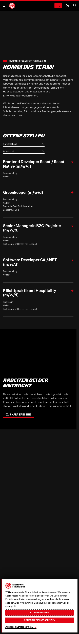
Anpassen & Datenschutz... (19, 626)
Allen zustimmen (39, 612)
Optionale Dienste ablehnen (39, 620)
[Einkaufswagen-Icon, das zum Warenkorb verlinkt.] (67, 5)
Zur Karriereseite (18, 414)
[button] (74, 5)
